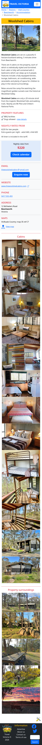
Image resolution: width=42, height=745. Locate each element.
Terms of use (21, 737)
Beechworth (9, 12)
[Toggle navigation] (37, 4)
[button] (21, 154)
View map (7, 226)
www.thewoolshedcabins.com (15, 186)
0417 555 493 (7, 196)
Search (35, 742)
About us (21, 732)
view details (22, 119)
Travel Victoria (15, 4)
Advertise (21, 729)
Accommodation (23, 12)
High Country (23, 9)
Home (3, 9)
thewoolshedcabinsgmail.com (15, 169)
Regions (12, 9)
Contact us (21, 734)
